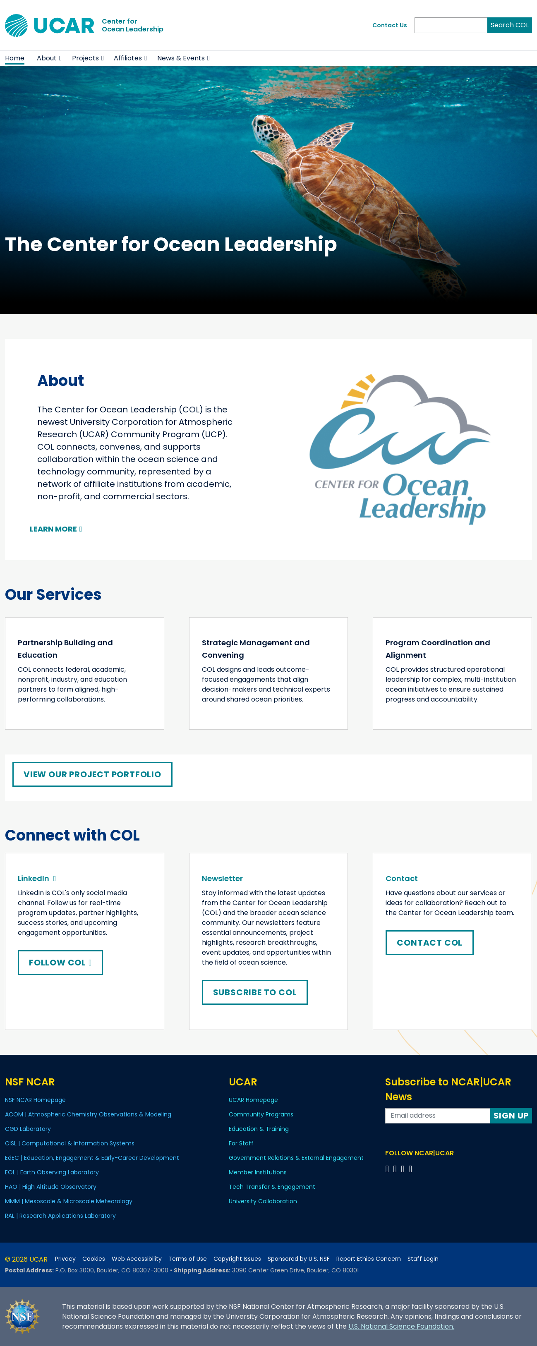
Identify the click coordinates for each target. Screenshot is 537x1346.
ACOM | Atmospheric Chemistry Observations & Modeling (88, 1114)
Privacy (65, 1259)
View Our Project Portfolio (92, 774)
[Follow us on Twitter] (396, 1169)
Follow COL (60, 962)
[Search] (451, 25)
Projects (85, 58)
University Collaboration (263, 1201)
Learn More (53, 529)
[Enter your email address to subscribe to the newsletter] (437, 1115)
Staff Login (423, 1259)
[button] (60, 58)
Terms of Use (187, 1259)
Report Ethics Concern (368, 1259)
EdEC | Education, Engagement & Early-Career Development (92, 1158)
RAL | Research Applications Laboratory (60, 1216)
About (47, 58)
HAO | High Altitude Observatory (50, 1187)
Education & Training (259, 1129)
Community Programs (261, 1114)
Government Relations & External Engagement (296, 1158)
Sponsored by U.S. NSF (299, 1259)
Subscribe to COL (255, 992)
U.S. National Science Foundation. (401, 1326)
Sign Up (511, 1115)
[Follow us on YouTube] (412, 1169)
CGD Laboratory (28, 1129)
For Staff (241, 1143)
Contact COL (430, 942)
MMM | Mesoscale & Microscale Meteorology (68, 1201)
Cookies (93, 1259)
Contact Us (389, 25)
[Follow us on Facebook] (388, 1169)
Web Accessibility (137, 1259)
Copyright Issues (237, 1259)
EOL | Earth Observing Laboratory (52, 1172)
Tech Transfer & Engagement (272, 1187)
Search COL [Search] (510, 25)
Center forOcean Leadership (132, 25)
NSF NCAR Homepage (35, 1100)
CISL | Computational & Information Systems (69, 1143)
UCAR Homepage (253, 1100)
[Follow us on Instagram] (404, 1169)
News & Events (181, 58)
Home (14, 58)
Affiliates (128, 58)
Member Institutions (258, 1172)
